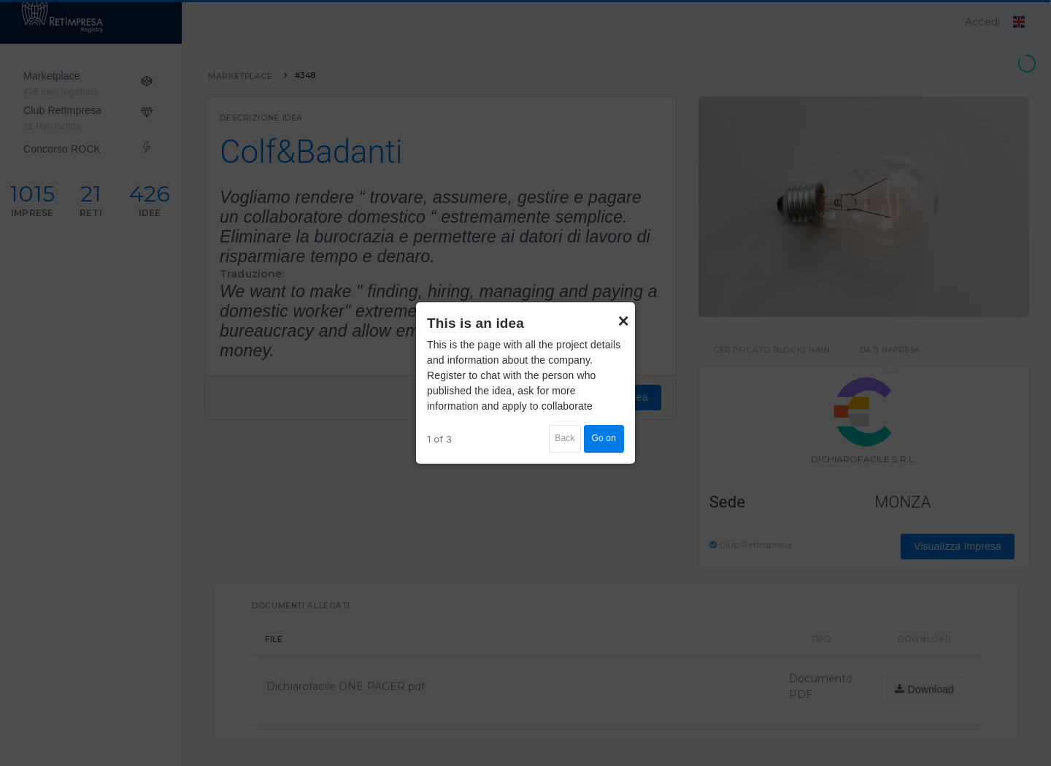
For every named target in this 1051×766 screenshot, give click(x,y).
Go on (604, 438)
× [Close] (623, 314)
